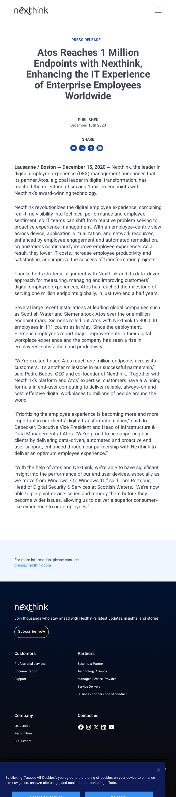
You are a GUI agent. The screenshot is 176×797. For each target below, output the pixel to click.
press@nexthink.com (32, 566)
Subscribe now (31, 632)
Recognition (23, 733)
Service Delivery (89, 687)
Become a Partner (91, 664)
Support (20, 679)
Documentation (25, 671)
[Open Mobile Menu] (158, 11)
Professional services (29, 664)
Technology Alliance (92, 671)
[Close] (159, 776)
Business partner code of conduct (102, 694)
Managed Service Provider (97, 679)
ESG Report (22, 741)
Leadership (22, 726)
